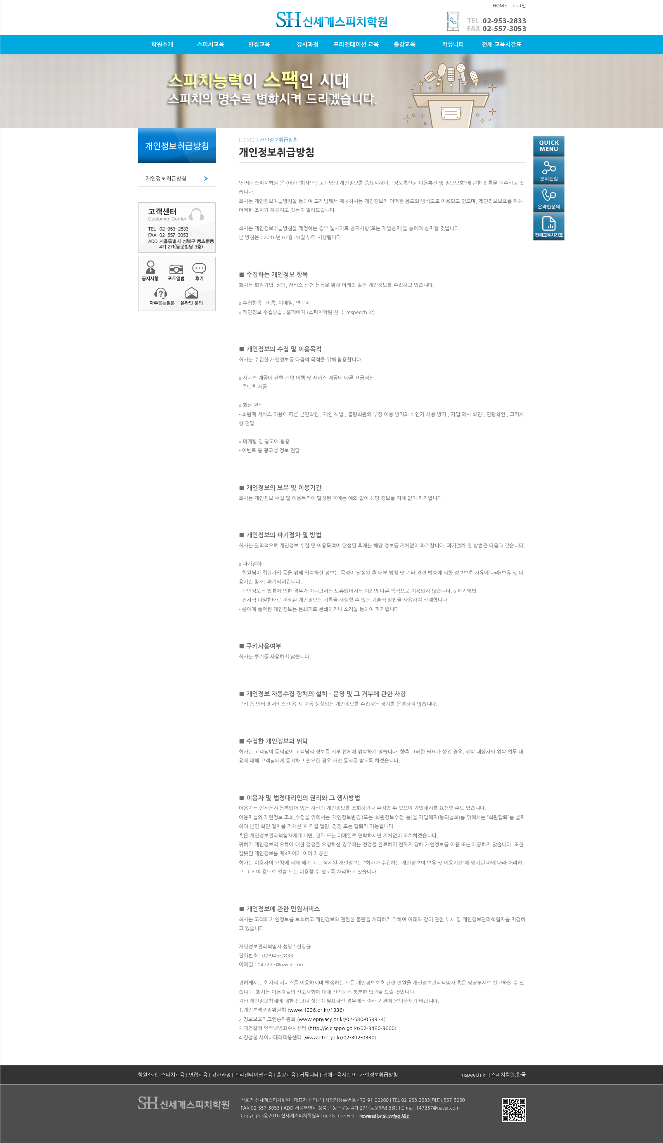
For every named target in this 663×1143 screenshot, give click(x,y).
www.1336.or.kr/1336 (316, 1010)
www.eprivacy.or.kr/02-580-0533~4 (341, 1019)
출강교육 (404, 44)
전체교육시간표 (339, 1074)
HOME (500, 5)
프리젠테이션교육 (254, 1074)
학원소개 (162, 44)
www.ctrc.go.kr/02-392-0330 (339, 1037)
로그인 (519, 5)
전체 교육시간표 (502, 44)
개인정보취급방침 (166, 178)
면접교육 (259, 44)
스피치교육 (211, 44)
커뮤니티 (453, 44)
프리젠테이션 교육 (356, 44)
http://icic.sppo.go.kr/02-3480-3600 (352, 1028)
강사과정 (308, 44)
